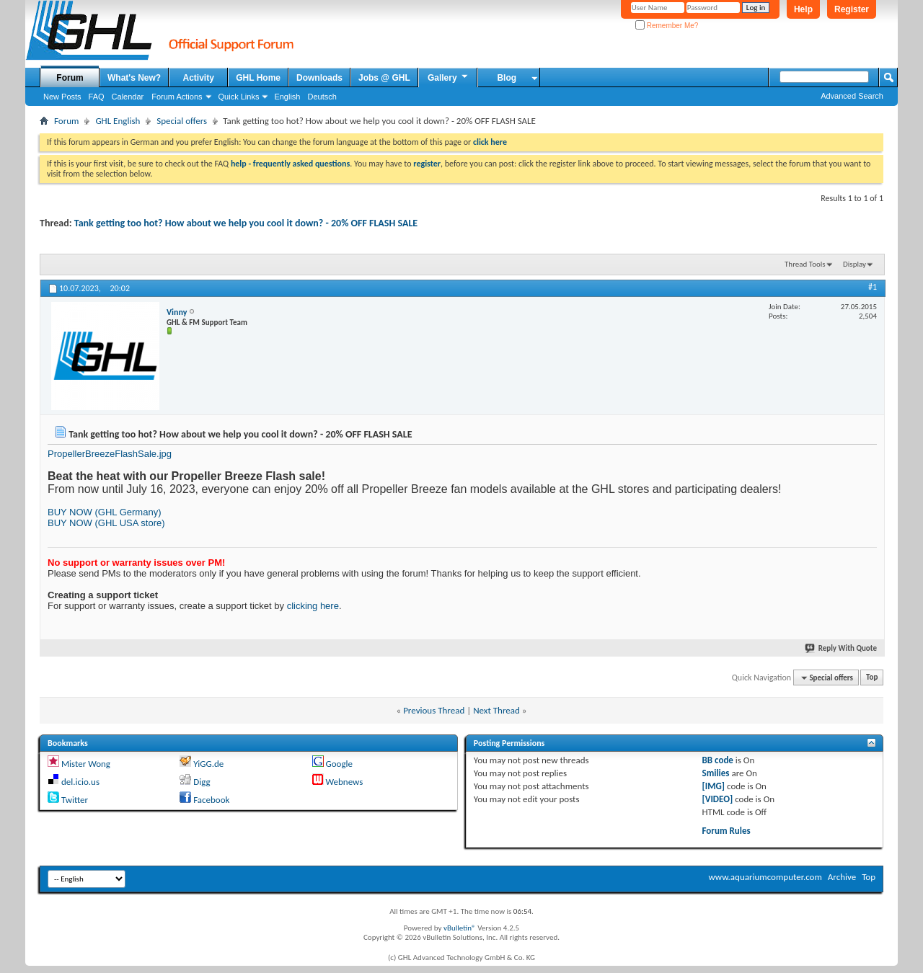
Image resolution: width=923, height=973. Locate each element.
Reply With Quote (841, 648)
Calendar (128, 96)
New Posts (62, 96)
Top (872, 678)
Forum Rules (726, 830)
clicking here (313, 605)
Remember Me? (666, 26)
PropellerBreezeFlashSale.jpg (110, 453)
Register (851, 9)
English (287, 96)
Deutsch (321, 96)
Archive (842, 876)
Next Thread (496, 710)
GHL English (117, 120)
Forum (69, 78)
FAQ (97, 96)
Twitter (74, 799)
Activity (198, 78)
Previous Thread (433, 710)
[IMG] (713, 786)
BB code (717, 760)
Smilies (716, 773)
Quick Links (239, 96)
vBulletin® (459, 928)
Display (854, 264)
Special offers (181, 120)
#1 (872, 287)
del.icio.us (80, 781)
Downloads (319, 78)
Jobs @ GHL (384, 78)
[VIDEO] (717, 799)
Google (338, 763)
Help (803, 9)
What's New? (134, 78)
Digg (201, 781)
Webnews (344, 781)
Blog (506, 78)
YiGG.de (208, 763)
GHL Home (258, 78)
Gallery (448, 77)
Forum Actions (176, 96)
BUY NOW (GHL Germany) (104, 512)
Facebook (211, 799)
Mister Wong (85, 763)
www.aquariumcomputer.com (764, 876)
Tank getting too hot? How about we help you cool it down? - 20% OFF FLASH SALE (246, 223)
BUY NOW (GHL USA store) (106, 522)
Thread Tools (805, 264)
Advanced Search (852, 96)
